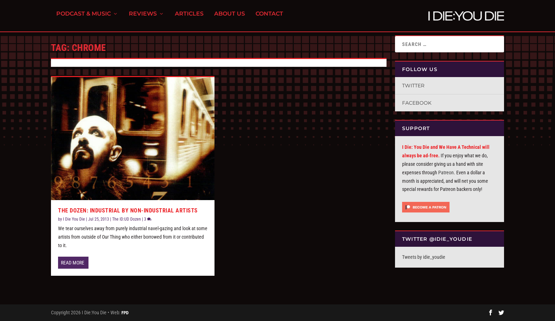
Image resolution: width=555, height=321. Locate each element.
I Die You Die (74, 219)
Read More (72, 262)
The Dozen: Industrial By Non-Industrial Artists (128, 210)
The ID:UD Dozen (126, 219)
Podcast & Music (83, 18)
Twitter (413, 85)
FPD (124, 312)
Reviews (143, 18)
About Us (229, 18)
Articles (189, 18)
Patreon (446, 172)
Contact (269, 18)
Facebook (416, 103)
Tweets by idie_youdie (423, 257)
